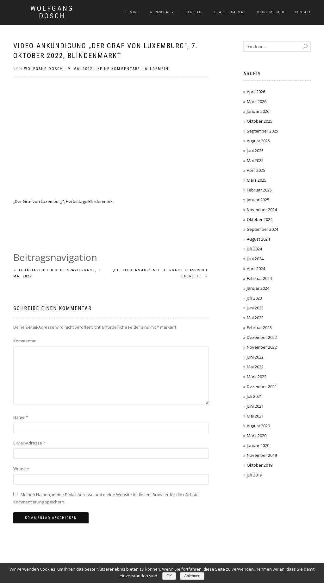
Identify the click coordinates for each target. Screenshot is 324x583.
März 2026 (256, 101)
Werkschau (160, 12)
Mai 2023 (255, 318)
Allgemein (157, 69)
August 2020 (258, 426)
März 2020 (256, 435)
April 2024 (256, 268)
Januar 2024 (258, 288)
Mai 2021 (255, 416)
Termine (131, 12)
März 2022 (256, 376)
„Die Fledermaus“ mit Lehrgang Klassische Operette (161, 273)
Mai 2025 (255, 160)
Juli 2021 (254, 396)
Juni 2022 (255, 357)
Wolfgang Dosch (52, 12)
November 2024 (262, 209)
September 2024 (262, 229)
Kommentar (24, 341)
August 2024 (258, 239)
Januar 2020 (258, 445)
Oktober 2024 (259, 219)
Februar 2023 (259, 327)
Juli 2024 (254, 249)
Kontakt (303, 12)
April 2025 (256, 170)
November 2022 (262, 347)
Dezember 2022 (262, 337)
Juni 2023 (255, 308)
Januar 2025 (258, 200)
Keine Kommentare (118, 69)
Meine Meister (270, 12)
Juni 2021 (255, 406)
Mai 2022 (255, 367)
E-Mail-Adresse (29, 443)
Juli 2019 (254, 475)
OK (169, 576)
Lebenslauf (192, 12)
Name (20, 417)
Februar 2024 (259, 278)
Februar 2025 (259, 190)
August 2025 (258, 141)
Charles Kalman (230, 12)
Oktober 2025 (259, 121)
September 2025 (262, 131)
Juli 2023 (254, 298)
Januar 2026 (258, 111)
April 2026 (256, 91)
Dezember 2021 (262, 386)
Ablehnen (192, 576)
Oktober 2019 (259, 465)
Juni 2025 (255, 150)
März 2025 (256, 180)
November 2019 (262, 455)
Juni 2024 (255, 259)
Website (21, 468)
